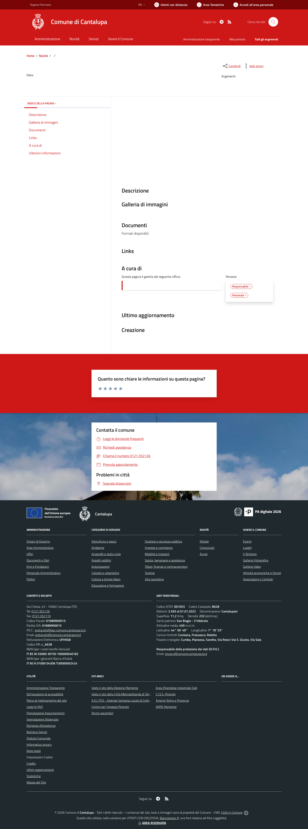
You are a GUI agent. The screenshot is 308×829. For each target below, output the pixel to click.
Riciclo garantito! (102, 713)
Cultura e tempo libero (106, 579)
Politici (31, 579)
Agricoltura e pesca (104, 541)
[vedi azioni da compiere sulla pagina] (253, 66)
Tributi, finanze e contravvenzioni (166, 566)
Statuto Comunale (39, 738)
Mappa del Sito (36, 782)
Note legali (34, 750)
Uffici (30, 554)
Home (30, 55)
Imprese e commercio (159, 547)
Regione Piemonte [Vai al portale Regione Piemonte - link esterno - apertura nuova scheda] (40, 5)
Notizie (204, 541)
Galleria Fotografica (255, 560)
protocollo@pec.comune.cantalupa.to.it (60, 630)
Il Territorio (250, 554)
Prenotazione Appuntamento (46, 713)
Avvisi (203, 554)
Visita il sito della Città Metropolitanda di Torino (122, 694)
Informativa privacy (39, 744)
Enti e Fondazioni (38, 566)
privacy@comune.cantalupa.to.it (186, 653)
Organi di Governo (38, 541)
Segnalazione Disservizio (42, 719)
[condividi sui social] (231, 66)
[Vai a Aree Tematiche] (210, 4)
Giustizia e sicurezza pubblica (163, 541)
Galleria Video (252, 566)
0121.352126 (40, 611)
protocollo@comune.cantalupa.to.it (58, 635)
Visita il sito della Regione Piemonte (115, 687)
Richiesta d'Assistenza (41, 725)
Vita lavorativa (154, 579)
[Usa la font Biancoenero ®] (171, 4)
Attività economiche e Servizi (262, 573)
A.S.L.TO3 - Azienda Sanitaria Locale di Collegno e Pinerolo (130, 700)
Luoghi (247, 547)
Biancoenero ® (169, 818)
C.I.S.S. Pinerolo (166, 694)
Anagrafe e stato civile (106, 554)
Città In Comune (231, 812)
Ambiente (98, 547)
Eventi (247, 541)
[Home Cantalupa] (68, 22)
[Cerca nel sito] (273, 22)
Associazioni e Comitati (258, 579)
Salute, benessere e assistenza (165, 560)
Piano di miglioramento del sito (47, 700)
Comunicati (207, 547)
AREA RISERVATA (151, 823)
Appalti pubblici (101, 560)
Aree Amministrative (40, 547)
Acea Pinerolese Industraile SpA (176, 687)
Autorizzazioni (101, 566)
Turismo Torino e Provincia (172, 700)
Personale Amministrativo (43, 573)
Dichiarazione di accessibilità (45, 694)
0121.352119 (41, 616)
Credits (31, 763)
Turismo (150, 573)
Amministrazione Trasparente (46, 687)
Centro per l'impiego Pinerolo (110, 706)
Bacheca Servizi (37, 732)
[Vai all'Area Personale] (253, 4)
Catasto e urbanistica (105, 573)
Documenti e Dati (38, 560)
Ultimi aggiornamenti (40, 769)
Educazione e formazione (108, 585)
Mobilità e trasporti (157, 554)
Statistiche (34, 776)
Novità (43, 55)
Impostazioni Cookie (40, 757)
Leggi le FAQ (35, 706)
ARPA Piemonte (166, 706)
